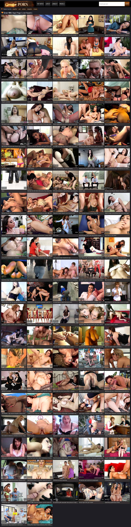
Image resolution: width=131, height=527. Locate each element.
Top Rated (40, 4)
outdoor (24, 9)
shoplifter (15, 9)
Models (62, 4)
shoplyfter (29, 9)
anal (19, 9)
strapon (35, 9)
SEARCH (127, 4)
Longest (54, 4)
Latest (48, 4)
